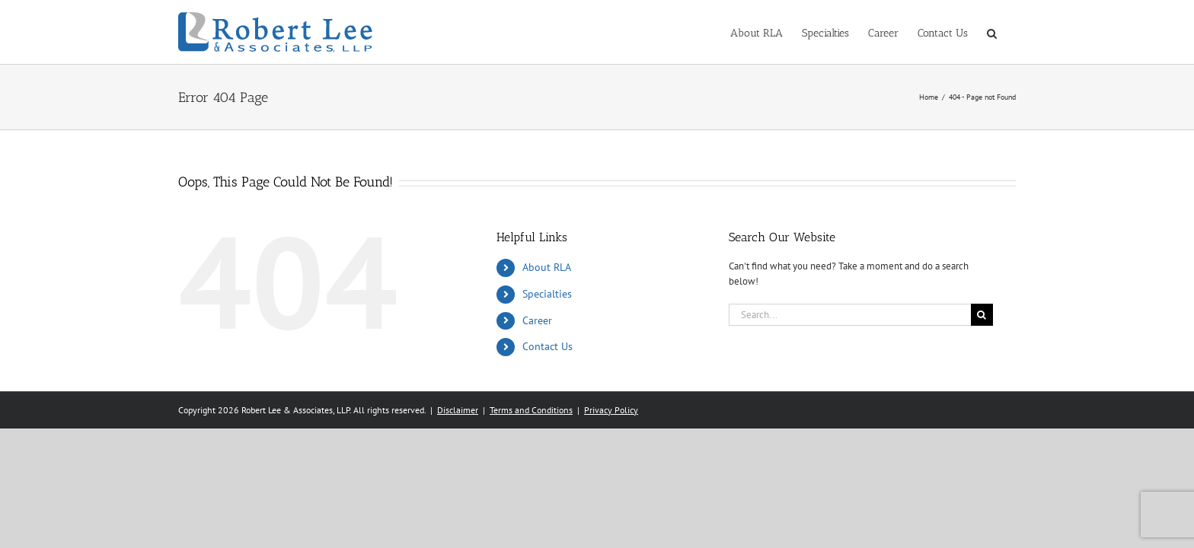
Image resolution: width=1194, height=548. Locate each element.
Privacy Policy (611, 410)
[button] (1011, 32)
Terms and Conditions (531, 410)
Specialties (547, 294)
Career (537, 320)
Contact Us (547, 346)
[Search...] (850, 315)
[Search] (982, 315)
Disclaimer (457, 410)
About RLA (546, 267)
